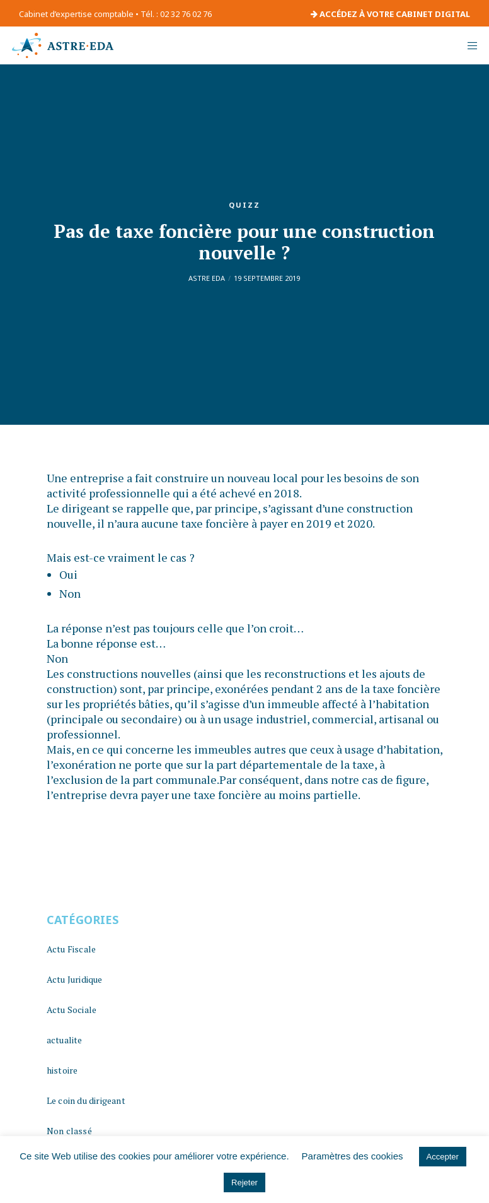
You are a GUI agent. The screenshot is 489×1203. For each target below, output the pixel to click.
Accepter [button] (443, 1156)
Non (70, 593)
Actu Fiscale (71, 949)
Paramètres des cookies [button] (352, 1156)
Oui (68, 574)
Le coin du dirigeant (86, 1100)
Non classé (69, 1131)
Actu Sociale (71, 1010)
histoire (62, 1070)
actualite (65, 1040)
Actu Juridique (75, 979)
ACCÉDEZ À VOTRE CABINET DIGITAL (390, 14)
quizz (244, 205)
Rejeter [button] (244, 1182)
